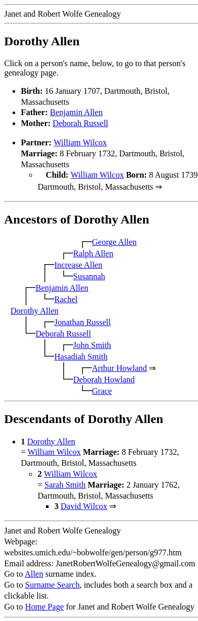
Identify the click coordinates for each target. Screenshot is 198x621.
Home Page (44, 605)
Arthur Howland (119, 367)
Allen (34, 572)
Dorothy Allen (34, 309)
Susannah (89, 275)
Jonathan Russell (82, 321)
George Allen (114, 241)
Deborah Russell (80, 123)
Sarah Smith (65, 483)
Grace (102, 390)
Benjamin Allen (76, 112)
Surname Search (52, 583)
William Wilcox (80, 142)
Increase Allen (78, 263)
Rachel (65, 298)
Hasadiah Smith (81, 355)
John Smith (92, 344)
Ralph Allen (93, 252)
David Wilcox (84, 505)
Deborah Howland (104, 378)
